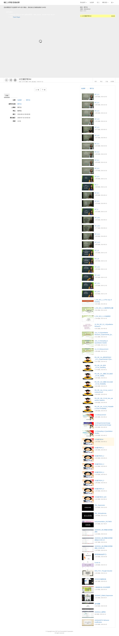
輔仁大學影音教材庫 (12, 2)
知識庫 (20, 100)
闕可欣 (28, 100)
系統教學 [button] (83, 2)
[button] (112, 2)
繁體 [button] (105, 2)
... (23, 100)
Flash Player (16, 17)
